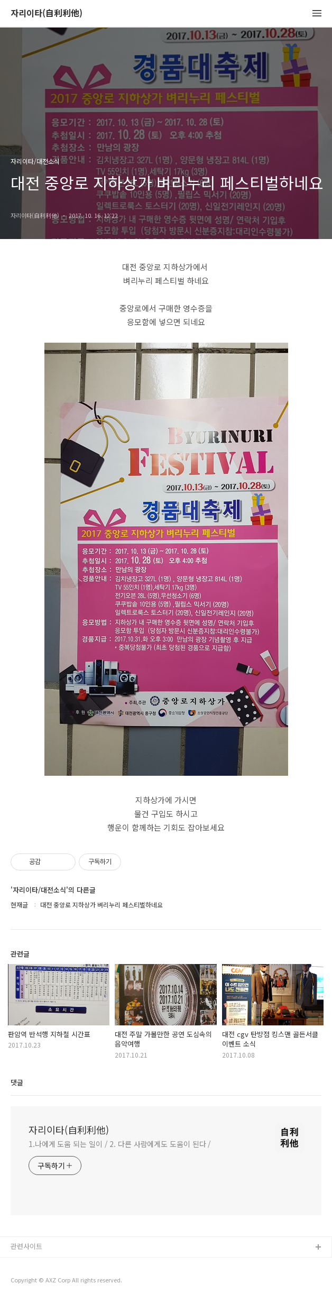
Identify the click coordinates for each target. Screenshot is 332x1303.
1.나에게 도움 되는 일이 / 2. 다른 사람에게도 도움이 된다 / (120, 1144)
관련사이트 (26, 1246)
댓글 (17, 1082)
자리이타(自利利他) (46, 13)
